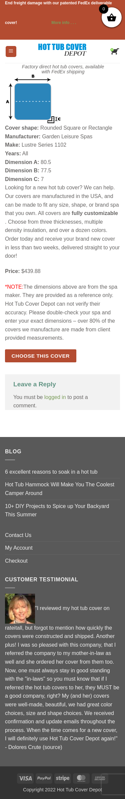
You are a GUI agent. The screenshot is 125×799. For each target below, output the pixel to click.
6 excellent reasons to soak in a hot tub (51, 472)
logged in (55, 397)
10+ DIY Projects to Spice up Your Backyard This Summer (57, 510)
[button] (11, 51)
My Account (19, 548)
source (52, 747)
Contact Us (18, 535)
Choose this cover (41, 356)
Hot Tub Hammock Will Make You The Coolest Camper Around (59, 489)
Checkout (16, 561)
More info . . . (47, 22)
